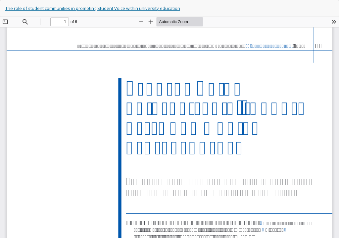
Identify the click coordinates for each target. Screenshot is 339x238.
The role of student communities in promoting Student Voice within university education (92, 8)
